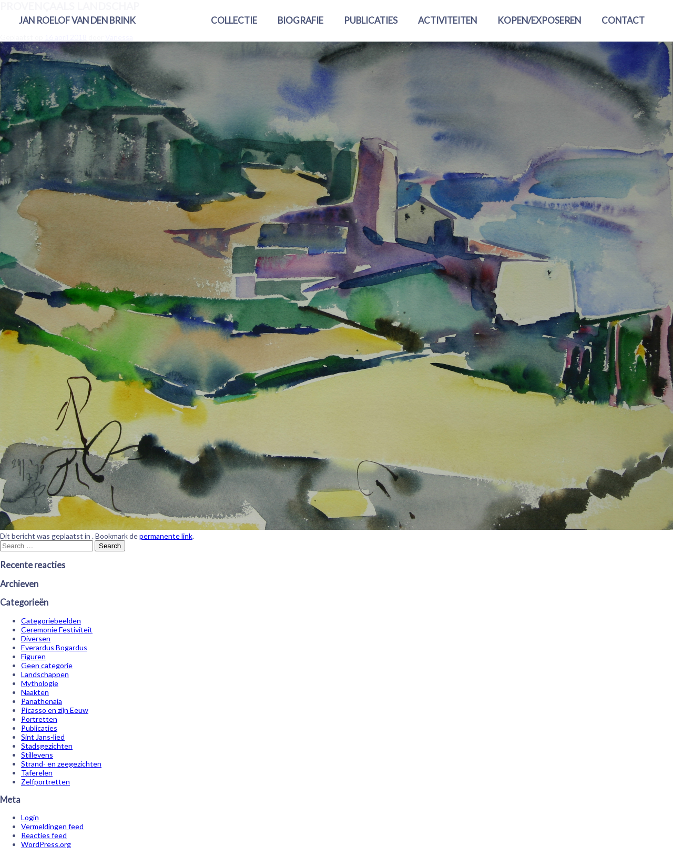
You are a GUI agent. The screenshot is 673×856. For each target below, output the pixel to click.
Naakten (35, 692)
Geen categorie (47, 665)
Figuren (33, 656)
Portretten (39, 718)
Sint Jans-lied (43, 736)
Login (30, 817)
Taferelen (37, 772)
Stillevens (37, 754)
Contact (623, 20)
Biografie (300, 20)
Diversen (35, 638)
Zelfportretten (45, 781)
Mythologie (39, 683)
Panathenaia (41, 701)
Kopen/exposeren (539, 20)
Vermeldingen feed (52, 826)
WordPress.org (46, 844)
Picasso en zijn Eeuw (54, 710)
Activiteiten (447, 20)
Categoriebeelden (51, 620)
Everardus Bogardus (54, 647)
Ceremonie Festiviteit (57, 629)
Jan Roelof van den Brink (77, 20)
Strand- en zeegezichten (61, 763)
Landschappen (45, 674)
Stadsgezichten (47, 745)
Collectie (234, 20)
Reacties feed (44, 835)
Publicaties (370, 20)
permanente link (165, 535)
